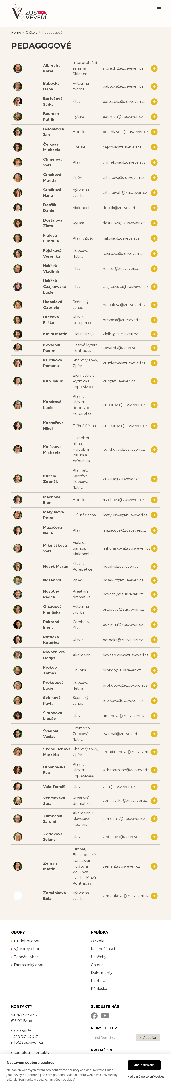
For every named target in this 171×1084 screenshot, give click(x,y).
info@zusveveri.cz (27, 1042)
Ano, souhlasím (144, 1065)
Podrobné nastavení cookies (146, 1076)
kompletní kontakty (30, 1053)
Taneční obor (26, 957)
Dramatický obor (29, 965)
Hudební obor (27, 941)
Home (16, 33)
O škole (31, 33)
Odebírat (149, 1038)
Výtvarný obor (26, 949)
